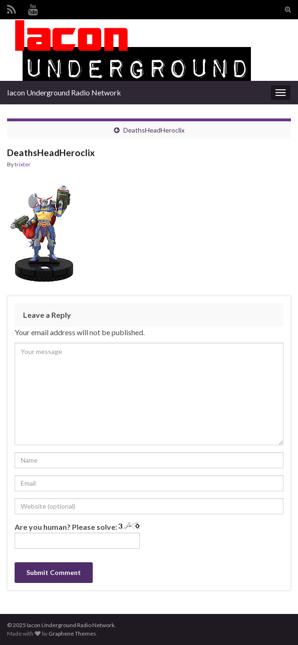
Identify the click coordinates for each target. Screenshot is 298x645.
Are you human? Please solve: (77, 535)
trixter (23, 164)
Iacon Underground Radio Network (64, 92)
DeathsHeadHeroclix (154, 130)
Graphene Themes (72, 633)
